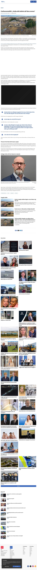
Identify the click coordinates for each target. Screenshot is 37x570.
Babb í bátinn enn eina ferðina (6, 279)
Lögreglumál (12, 193)
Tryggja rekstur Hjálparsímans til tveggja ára (27, 367)
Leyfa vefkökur (17, 566)
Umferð (11, 557)
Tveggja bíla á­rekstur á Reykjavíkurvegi (8, 295)
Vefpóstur (11, 558)
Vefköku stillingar (7, 566)
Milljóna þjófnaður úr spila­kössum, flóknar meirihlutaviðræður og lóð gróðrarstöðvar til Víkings (27, 324)
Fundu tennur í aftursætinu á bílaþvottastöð (25, 209)
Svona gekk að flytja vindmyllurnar (25, 265)
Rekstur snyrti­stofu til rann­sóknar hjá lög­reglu (13, 526)
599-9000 (3, 555)
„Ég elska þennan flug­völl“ (24, 250)
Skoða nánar (4, 564)
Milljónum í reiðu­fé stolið (6, 320)
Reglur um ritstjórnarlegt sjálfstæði (4, 551)
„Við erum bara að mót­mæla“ (11, 531)
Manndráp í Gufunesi (4, 193)
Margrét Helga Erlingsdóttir (4, 13)
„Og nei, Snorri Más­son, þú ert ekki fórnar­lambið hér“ (14, 503)
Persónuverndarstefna (4, 552)
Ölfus (8, 193)
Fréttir (24, 547)
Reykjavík (16, 193)
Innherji (31, 547)
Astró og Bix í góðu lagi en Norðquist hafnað (9, 440)
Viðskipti (24, 548)
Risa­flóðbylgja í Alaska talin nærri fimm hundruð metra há (15, 512)
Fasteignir (31, 548)
